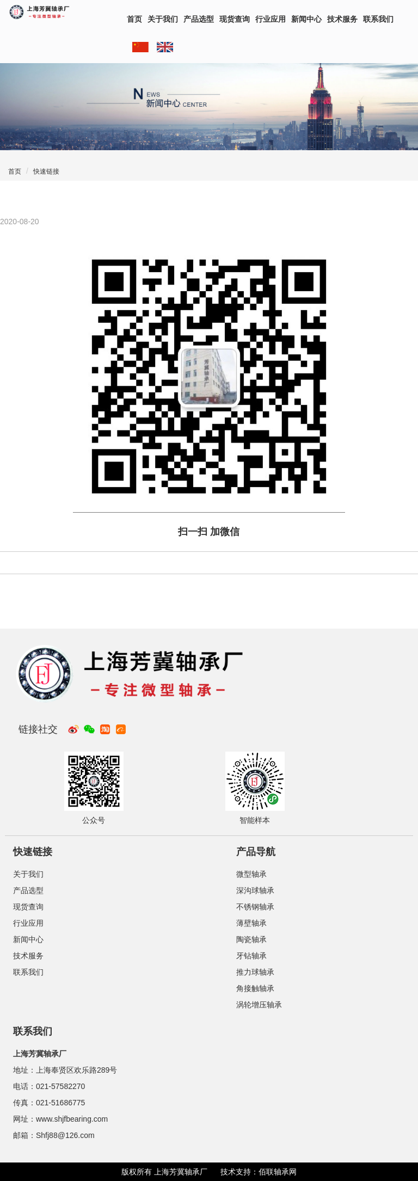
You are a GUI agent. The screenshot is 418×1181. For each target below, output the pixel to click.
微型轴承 (251, 874)
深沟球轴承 (255, 890)
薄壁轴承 (251, 923)
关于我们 (162, 19)
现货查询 (234, 19)
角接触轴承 (255, 988)
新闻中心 (306, 19)
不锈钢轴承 (255, 906)
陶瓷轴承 (251, 939)
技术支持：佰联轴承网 (258, 1171)
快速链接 (46, 171)
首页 (134, 19)
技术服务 (342, 19)
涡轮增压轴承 (259, 1004)
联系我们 (378, 19)
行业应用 (270, 19)
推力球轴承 (255, 972)
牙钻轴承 (251, 955)
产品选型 (198, 19)
